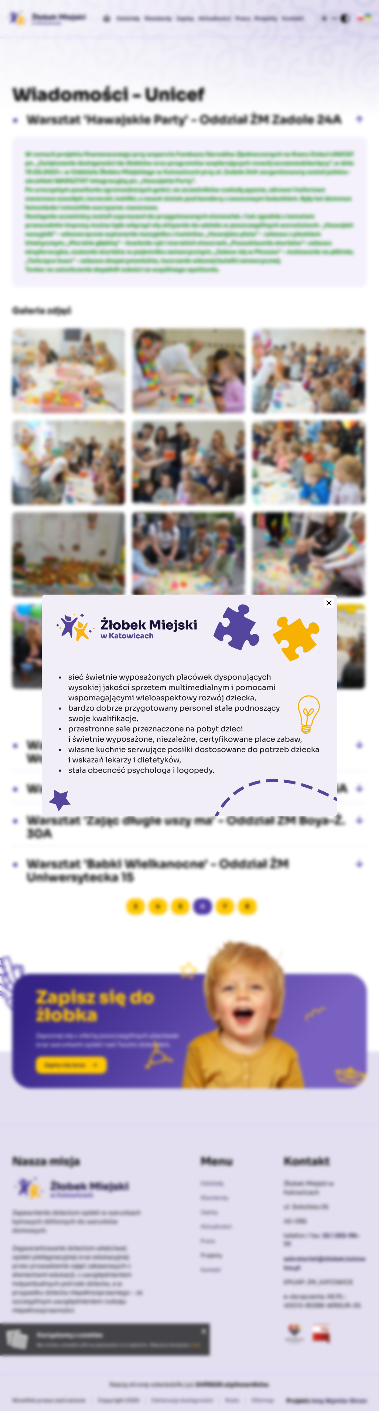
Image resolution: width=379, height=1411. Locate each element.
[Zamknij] (329, 603)
